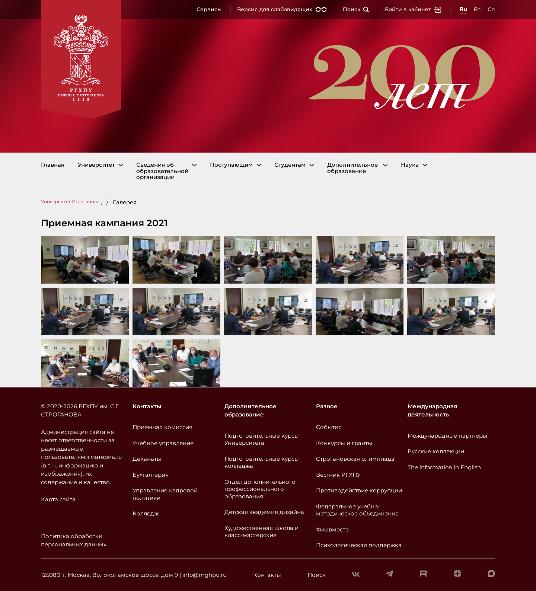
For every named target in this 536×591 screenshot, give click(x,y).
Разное (327, 406)
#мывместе (332, 529)
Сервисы (209, 9)
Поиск (356, 9)
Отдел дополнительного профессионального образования (260, 489)
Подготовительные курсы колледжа (261, 462)
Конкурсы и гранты (344, 443)
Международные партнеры (447, 435)
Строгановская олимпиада (355, 458)
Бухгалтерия (151, 474)
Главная (52, 165)
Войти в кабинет (413, 9)
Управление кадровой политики (165, 494)
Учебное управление (163, 443)
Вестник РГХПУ (338, 474)
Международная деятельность (432, 410)
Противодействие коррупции (359, 490)
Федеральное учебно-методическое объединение (357, 510)
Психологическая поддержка (359, 545)
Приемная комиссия (162, 427)
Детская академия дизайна (264, 511)
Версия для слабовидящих (282, 9)
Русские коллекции (436, 451)
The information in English (444, 467)
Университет (96, 165)
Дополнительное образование (352, 168)
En (477, 9)
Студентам (290, 165)
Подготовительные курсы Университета (261, 439)
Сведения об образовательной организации (162, 171)
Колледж (146, 513)
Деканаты (147, 458)
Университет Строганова (70, 201)
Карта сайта (58, 499)
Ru (463, 9)
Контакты (147, 406)
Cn (491, 9)
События (329, 427)
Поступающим (231, 165)
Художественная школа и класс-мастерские (261, 531)
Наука (410, 165)
